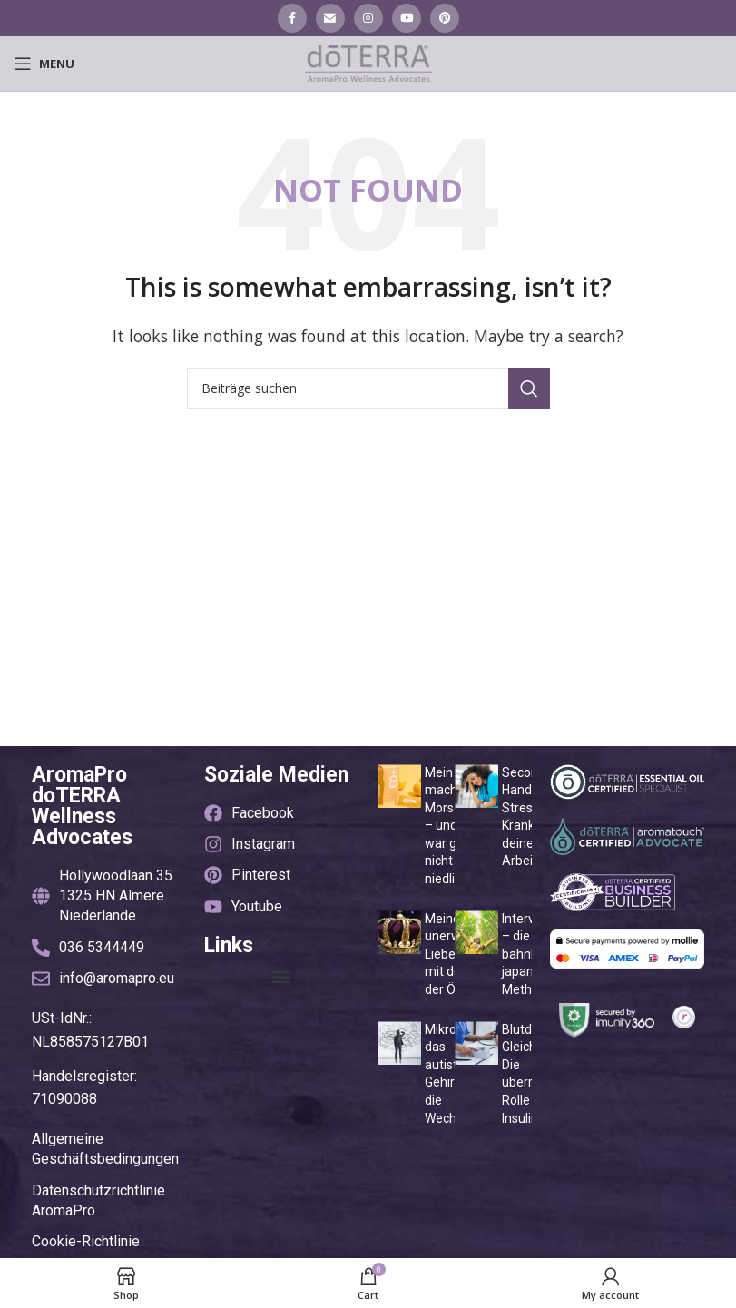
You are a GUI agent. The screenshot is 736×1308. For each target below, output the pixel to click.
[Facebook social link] (292, 18)
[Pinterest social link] (444, 18)
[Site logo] (368, 62)
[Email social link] (330, 18)
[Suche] (368, 388)
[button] (282, 976)
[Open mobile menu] (44, 63)
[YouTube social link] (406, 18)
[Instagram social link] (368, 18)
